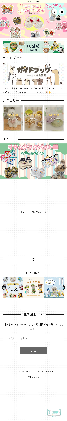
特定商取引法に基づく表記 (43, 372)
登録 (33, 351)
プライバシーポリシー (22, 372)
